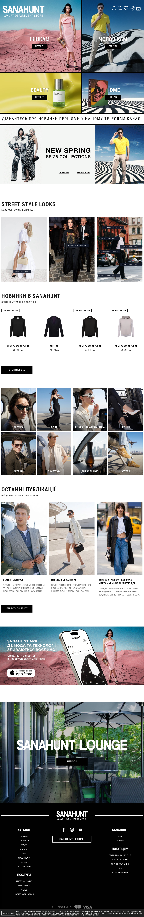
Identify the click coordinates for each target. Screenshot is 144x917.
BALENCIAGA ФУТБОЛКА (77, 245)
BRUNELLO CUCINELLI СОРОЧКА (109, 238)
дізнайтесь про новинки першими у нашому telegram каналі (72, 119)
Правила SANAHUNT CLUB (120, 855)
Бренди (23, 862)
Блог (120, 836)
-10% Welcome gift (10, 311)
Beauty (24, 845)
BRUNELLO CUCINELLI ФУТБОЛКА (131, 247)
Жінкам (24, 836)
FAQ (120, 868)
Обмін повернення (120, 864)
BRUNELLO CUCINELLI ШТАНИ (131, 264)
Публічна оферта (120, 873)
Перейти (72, 761)
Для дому (24, 849)
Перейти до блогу (17, 608)
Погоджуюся (8, 913)
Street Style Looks (24, 867)
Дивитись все (17, 369)
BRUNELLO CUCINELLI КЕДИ (109, 276)
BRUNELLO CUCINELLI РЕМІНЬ (109, 251)
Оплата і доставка (120, 860)
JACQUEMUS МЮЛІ (22, 271)
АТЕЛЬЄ (24, 890)
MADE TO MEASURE (24, 881)
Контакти (120, 841)
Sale (24, 854)
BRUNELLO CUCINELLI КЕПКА (114, 228)
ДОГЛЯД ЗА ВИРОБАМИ (24, 894)
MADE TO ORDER (24, 886)
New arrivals (24, 858)
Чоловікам (24, 841)
